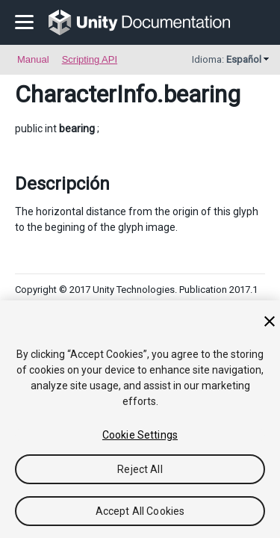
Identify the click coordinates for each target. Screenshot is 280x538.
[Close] (270, 321)
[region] (140, 419)
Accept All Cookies (140, 511)
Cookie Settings (140, 435)
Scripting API (89, 59)
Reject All (139, 469)
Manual (33, 59)
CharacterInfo (86, 94)
